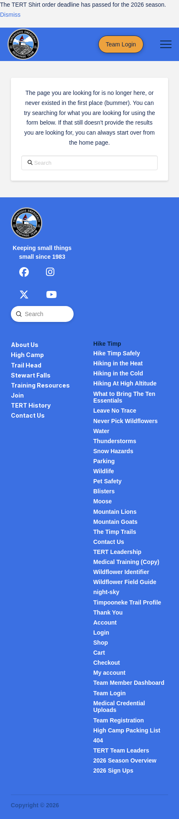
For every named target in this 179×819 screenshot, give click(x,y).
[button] (165, 44)
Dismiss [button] (10, 14)
